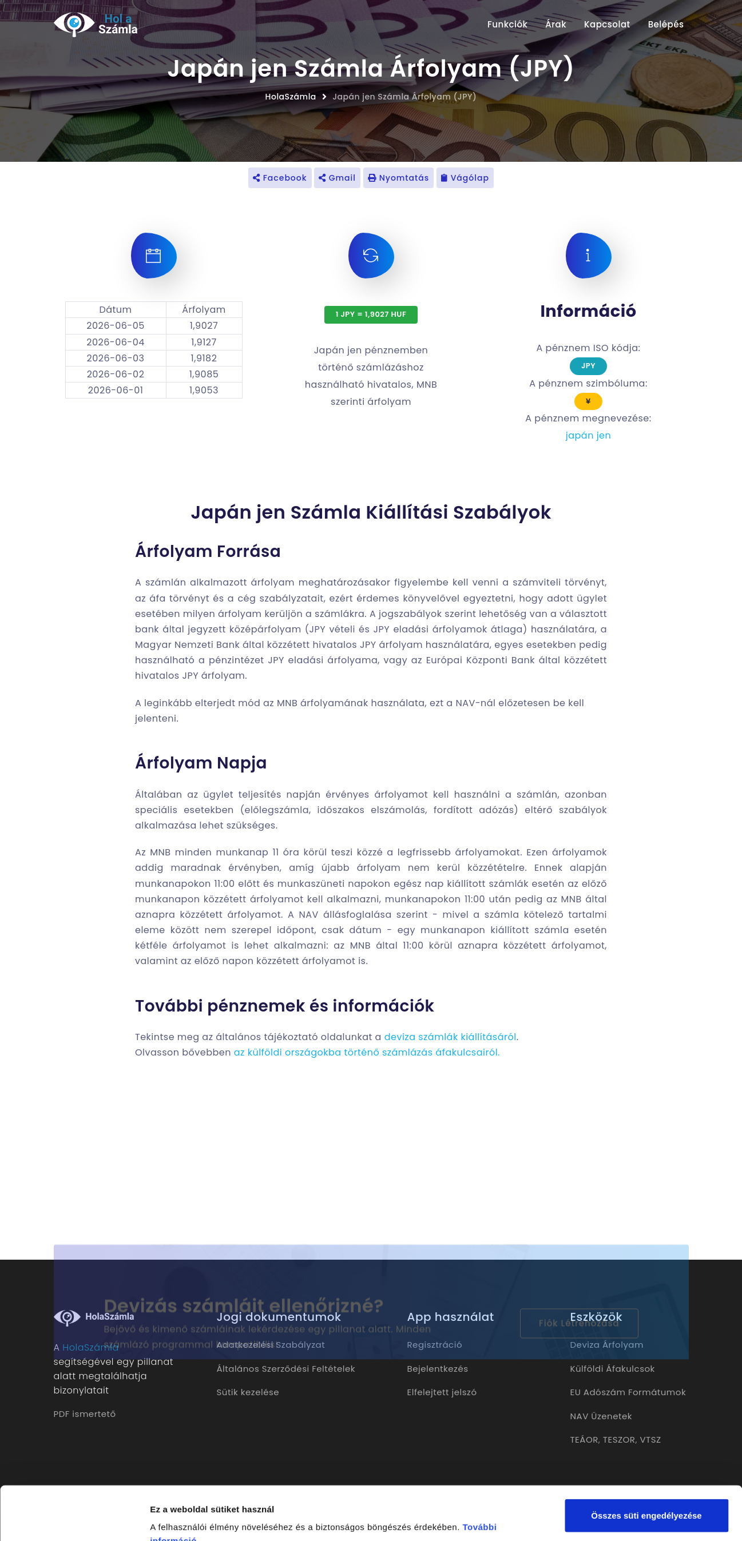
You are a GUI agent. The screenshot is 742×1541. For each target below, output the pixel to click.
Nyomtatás (398, 178)
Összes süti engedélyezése (646, 1462)
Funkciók (507, 24)
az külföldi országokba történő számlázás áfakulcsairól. (367, 1052)
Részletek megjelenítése (200, 1518)
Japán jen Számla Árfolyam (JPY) (404, 96)
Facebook (280, 178)
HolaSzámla (290, 96)
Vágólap (465, 178)
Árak (555, 24)
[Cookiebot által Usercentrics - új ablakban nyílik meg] (74, 1518)
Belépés (666, 24)
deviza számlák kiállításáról (450, 1037)
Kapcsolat (607, 24)
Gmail (337, 178)
